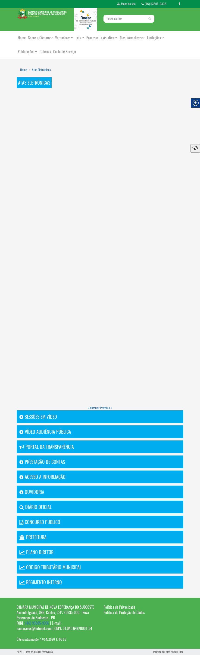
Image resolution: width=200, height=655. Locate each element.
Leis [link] (80, 37)
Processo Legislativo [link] (101, 37)
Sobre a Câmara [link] (40, 37)
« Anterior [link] (94, 408)
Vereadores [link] (64, 37)
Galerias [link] (45, 51)
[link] (179, 4)
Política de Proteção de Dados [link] (124, 612)
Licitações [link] (155, 37)
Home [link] (22, 37)
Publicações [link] (27, 51)
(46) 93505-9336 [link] (153, 4)
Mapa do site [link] (126, 4)
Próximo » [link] (106, 408)
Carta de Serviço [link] (64, 51)
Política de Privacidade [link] (119, 607)
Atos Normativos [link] (132, 37)
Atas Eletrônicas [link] (41, 70)
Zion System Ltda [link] (174, 652)
